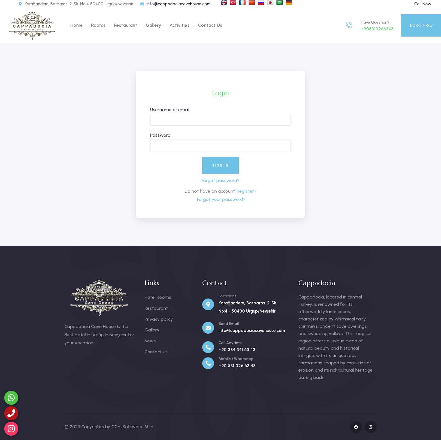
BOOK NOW (421, 26)
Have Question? (375, 22)
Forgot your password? (221, 199)
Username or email (170, 109)
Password (160, 135)
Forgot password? (221, 180)
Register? (246, 191)
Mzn (148, 426)
